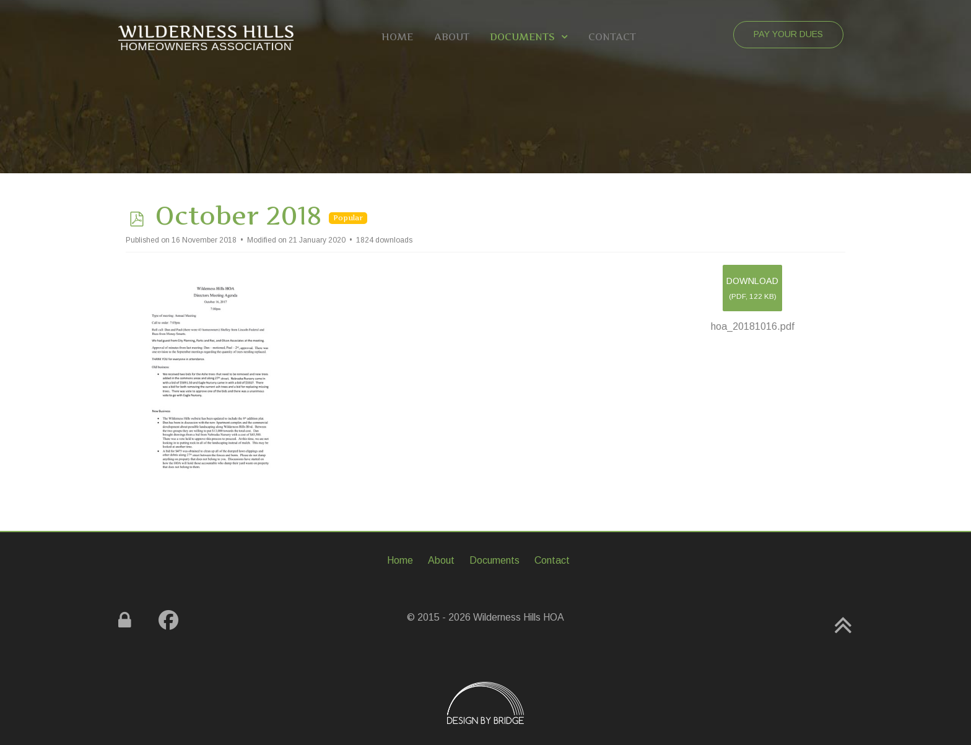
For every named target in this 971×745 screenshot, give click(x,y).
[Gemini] (206, 36)
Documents (494, 560)
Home (400, 560)
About (441, 560)
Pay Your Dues (788, 34)
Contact (552, 560)
